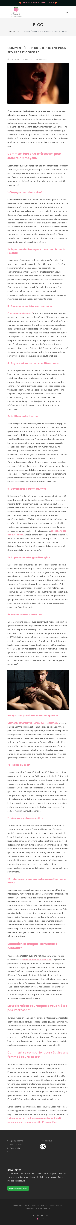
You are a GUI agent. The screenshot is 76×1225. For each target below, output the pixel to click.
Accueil (12, 31)
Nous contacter (15, 1144)
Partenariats (14, 1148)
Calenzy (44, 1219)
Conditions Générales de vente (38, 1208)
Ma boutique (47, 1141)
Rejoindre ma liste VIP (18, 1188)
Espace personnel (16, 1141)
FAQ (11, 1152)
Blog (18, 31)
